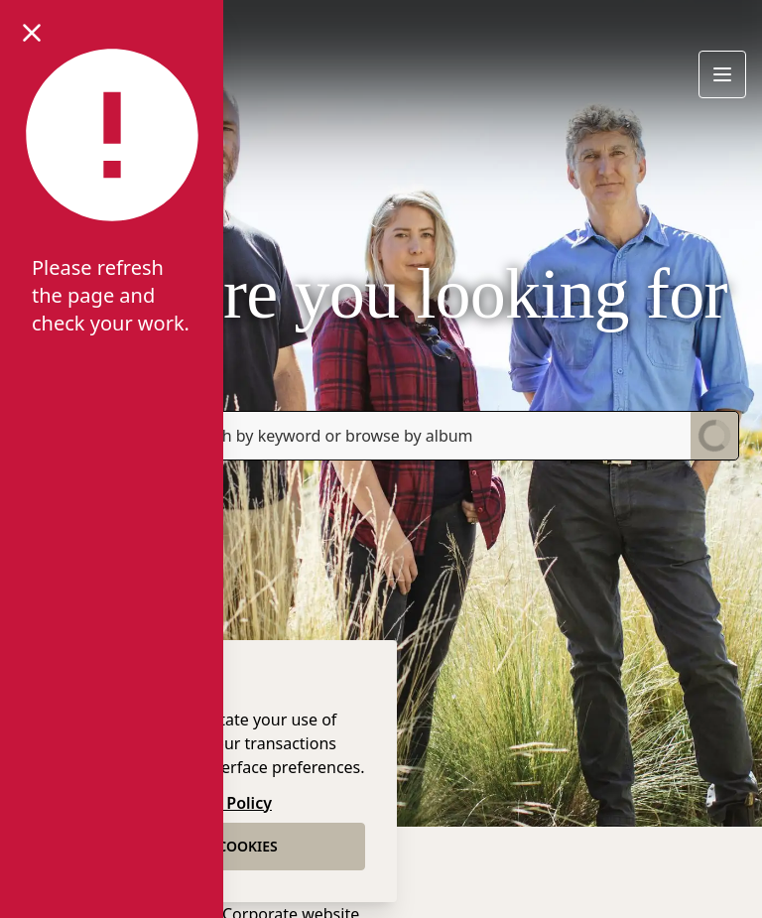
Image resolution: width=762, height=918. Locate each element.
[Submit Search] (714, 435)
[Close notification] (32, 32)
